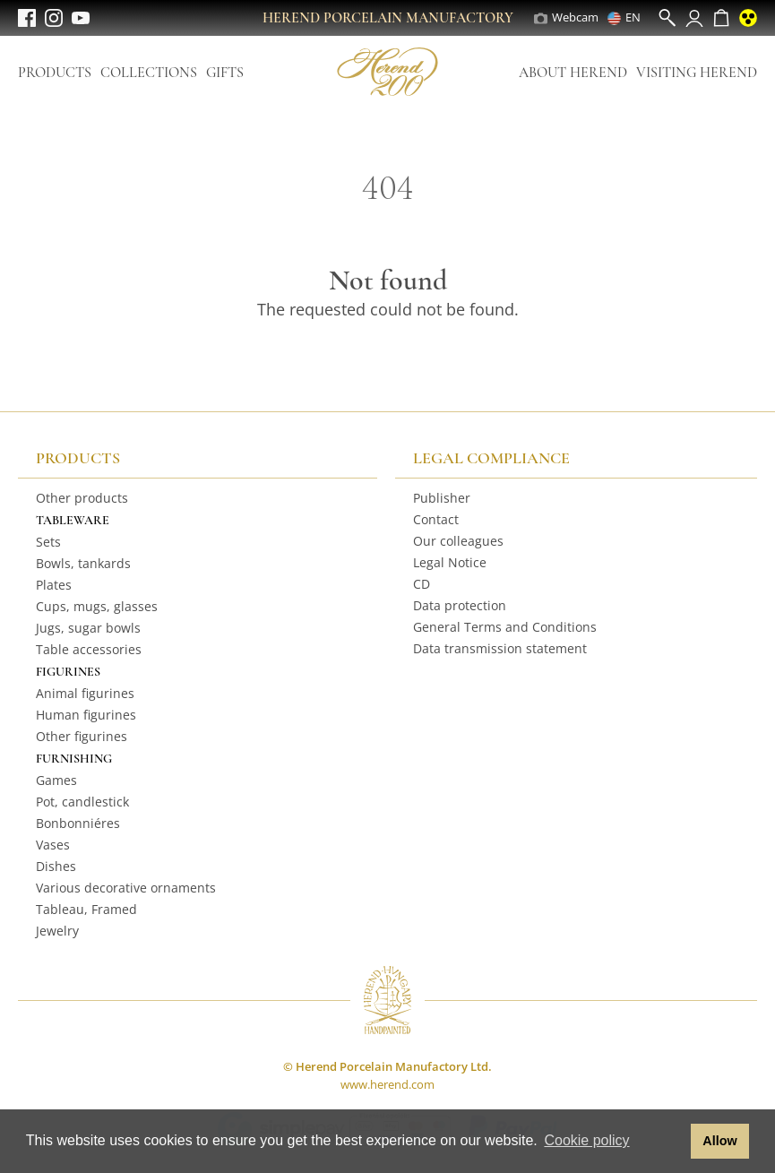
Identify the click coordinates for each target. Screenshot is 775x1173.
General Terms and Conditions (505, 626)
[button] (672, 1141)
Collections (148, 73)
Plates (54, 584)
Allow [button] (719, 1141)
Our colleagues (458, 540)
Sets (48, 541)
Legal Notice (450, 562)
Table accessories (89, 649)
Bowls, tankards (83, 563)
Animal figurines (85, 693)
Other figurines (81, 736)
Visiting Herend (696, 73)
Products (54, 73)
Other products (82, 497)
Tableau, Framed (86, 909)
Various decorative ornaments (126, 887)
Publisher (441, 497)
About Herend (573, 73)
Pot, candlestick (82, 801)
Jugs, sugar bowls (88, 627)
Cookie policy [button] (586, 1140)
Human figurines (86, 714)
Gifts (225, 73)
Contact (436, 519)
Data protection (459, 605)
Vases (53, 844)
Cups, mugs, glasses (97, 606)
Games (56, 780)
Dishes (56, 866)
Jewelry (57, 930)
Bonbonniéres (78, 823)
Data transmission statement (500, 648)
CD (421, 583)
